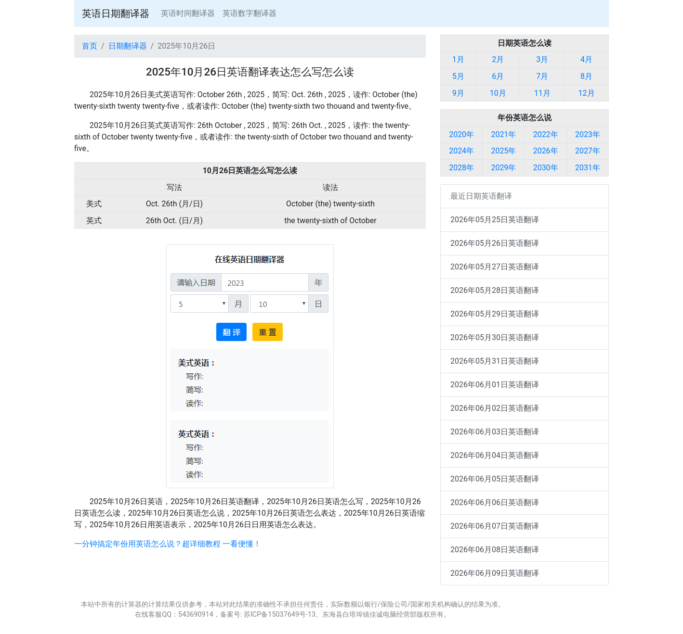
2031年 (587, 167)
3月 (542, 59)
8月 (586, 76)
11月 (542, 93)
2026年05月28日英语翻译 (494, 290)
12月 (586, 93)
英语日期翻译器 (115, 13)
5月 (458, 76)
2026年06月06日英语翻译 (494, 502)
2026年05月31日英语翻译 (494, 361)
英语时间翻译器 (188, 13)
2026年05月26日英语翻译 (494, 243)
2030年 (545, 167)
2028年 (461, 167)
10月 (498, 93)
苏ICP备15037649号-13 (279, 614)
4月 (586, 59)
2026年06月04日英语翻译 (494, 455)
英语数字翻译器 (249, 13)
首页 (89, 46)
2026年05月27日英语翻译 (494, 266)
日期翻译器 (127, 46)
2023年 (587, 134)
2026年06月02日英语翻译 (494, 408)
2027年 (587, 150)
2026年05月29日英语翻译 (494, 313)
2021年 (503, 134)
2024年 (461, 150)
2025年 (503, 150)
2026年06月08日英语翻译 (494, 549)
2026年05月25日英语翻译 (494, 219)
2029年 (503, 167)
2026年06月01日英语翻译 (494, 384)
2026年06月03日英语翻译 (494, 431)
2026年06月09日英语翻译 (494, 573)
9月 (458, 93)
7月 (542, 76)
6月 (498, 76)
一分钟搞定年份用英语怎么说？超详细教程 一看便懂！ (167, 543)
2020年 (461, 134)
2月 (498, 59)
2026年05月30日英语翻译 (494, 337)
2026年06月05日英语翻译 (494, 478)
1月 (458, 59)
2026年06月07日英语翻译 (494, 526)
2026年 (545, 150)
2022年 (545, 134)
